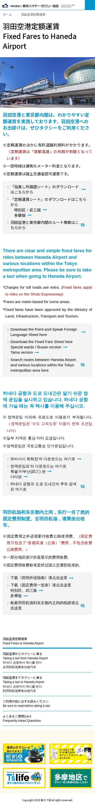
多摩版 (20, 215)
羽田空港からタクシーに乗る (25, 660)
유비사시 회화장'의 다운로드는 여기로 (42, 459)
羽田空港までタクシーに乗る (23, 684)
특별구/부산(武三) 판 (27, 471)
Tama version (21, 352)
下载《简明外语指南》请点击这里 (38, 578)
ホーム (7, 14)
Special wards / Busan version (35, 347)
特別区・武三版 (27, 210)
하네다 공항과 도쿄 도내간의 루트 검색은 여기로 (43, 486)
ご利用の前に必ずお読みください (26, 703)
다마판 (16, 477)
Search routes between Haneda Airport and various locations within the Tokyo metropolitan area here (43, 364)
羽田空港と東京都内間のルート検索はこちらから (44, 225)
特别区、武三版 (23, 590)
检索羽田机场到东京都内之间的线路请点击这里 (44, 605)
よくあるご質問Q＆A (22, 718)
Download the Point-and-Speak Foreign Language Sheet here (43, 332)
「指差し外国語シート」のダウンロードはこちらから (44, 189)
